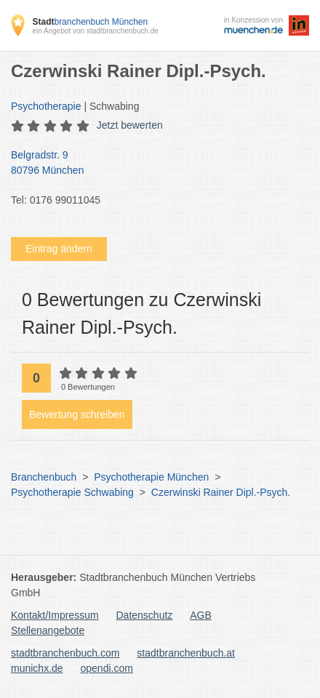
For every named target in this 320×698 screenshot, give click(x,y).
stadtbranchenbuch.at (186, 653)
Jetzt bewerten (130, 125)
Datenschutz (144, 615)
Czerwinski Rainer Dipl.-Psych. (220, 492)
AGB (201, 615)
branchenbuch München (90, 22)
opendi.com (106, 668)
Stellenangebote (47, 630)
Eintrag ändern (58, 248)
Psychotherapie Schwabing (72, 492)
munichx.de (37, 668)
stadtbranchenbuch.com (65, 653)
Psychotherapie (46, 106)
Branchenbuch (43, 477)
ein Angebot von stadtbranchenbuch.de (95, 31)
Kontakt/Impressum (55, 615)
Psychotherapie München (151, 477)
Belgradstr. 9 (153, 163)
